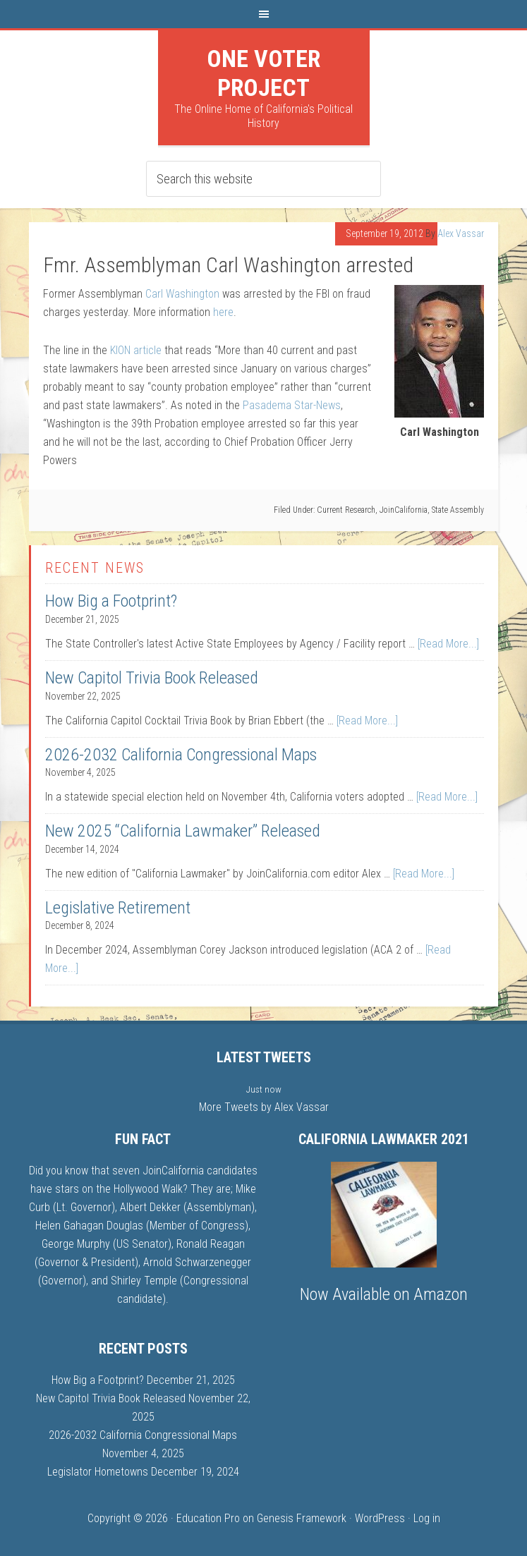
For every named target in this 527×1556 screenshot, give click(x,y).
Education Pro (208, 1518)
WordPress (380, 1518)
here (223, 312)
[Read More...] (448, 643)
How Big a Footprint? (111, 601)
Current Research (346, 510)
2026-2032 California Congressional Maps (181, 755)
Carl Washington (182, 293)
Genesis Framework (301, 1518)
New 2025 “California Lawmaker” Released (182, 831)
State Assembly (458, 510)
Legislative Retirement (117, 908)
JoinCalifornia (404, 510)
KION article (136, 350)
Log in (426, 1518)
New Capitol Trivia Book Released (151, 678)
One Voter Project (263, 73)
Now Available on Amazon (384, 1294)
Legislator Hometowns (97, 1471)
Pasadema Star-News (292, 405)
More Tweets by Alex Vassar (264, 1107)
